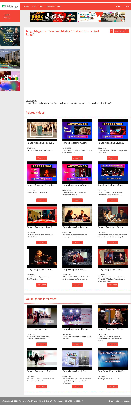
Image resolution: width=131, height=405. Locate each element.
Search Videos (6, 16)
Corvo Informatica (123, 401)
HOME (26, 6)
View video (42, 158)
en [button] (118, 6)
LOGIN (127, 6)
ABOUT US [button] (37, 6)
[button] (42, 130)
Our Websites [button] (53, 6)
